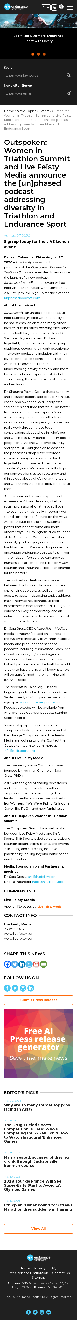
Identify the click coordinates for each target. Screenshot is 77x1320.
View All (38, 1229)
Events (44, 111)
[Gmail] (36, 964)
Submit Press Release (38, 1000)
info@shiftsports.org (19, 751)
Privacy (39, 1268)
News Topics (26, 111)
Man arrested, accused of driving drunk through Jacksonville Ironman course (36, 1161)
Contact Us (61, 1273)
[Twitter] (14, 964)
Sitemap (38, 1277)
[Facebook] (7, 964)
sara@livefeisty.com (41, 877)
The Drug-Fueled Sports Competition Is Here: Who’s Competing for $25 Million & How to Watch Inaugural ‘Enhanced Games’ (36, 1133)
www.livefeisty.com (19, 934)
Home (9, 111)
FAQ (52, 1268)
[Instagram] (29, 964)
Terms (25, 1268)
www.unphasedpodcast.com (42, 702)
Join (46, 7)
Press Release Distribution (27, 1273)
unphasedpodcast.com (22, 298)
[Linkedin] (21, 964)
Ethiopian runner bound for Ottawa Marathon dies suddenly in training (38, 1207)
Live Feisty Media (49, 906)
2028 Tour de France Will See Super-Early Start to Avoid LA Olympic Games (32, 1185)
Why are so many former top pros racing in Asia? (37, 1107)
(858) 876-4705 (55, 1287)
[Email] (43, 964)
